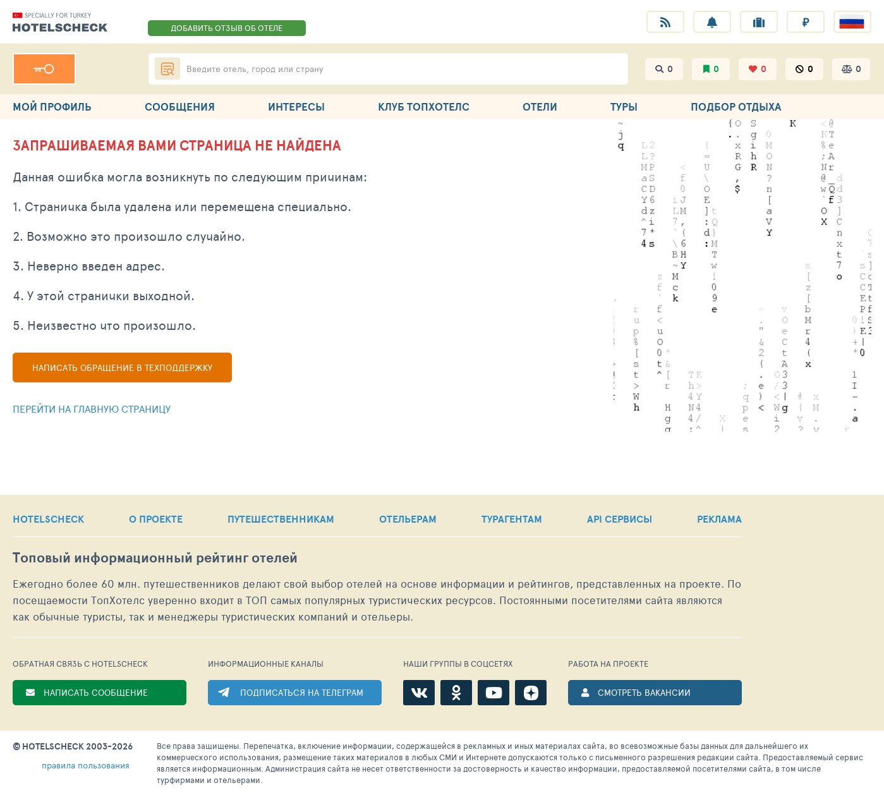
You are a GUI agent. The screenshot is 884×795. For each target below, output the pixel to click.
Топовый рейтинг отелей (155, 558)
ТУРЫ (624, 106)
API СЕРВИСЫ (619, 519)
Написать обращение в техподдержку (122, 367)
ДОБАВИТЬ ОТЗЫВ (226, 27)
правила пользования (86, 765)
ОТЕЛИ (540, 106)
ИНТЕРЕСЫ (296, 106)
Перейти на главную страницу (92, 408)
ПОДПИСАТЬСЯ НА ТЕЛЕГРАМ (301, 692)
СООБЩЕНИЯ (180, 106)
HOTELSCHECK (48, 519)
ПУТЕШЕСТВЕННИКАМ (280, 519)
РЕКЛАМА (719, 519)
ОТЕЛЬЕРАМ (408, 519)
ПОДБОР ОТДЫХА (736, 106)
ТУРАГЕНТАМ (511, 519)
